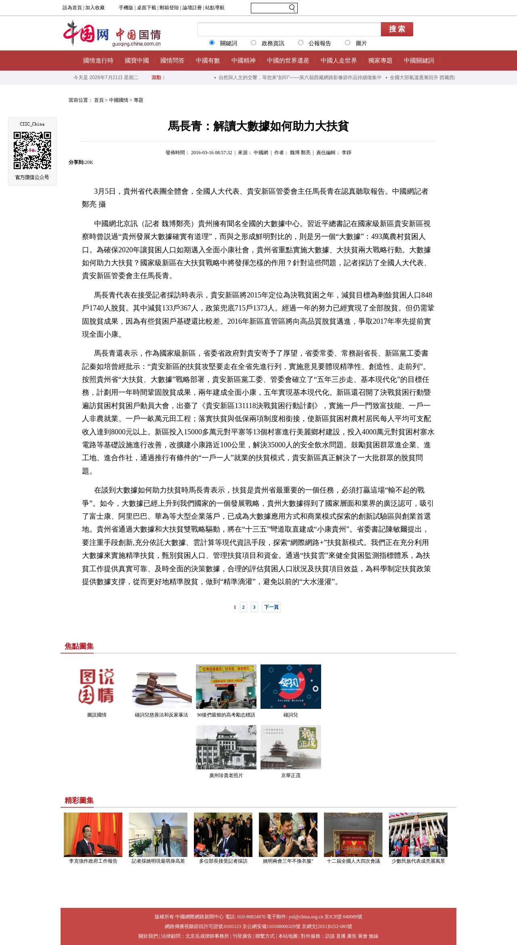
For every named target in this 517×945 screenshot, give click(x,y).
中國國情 (118, 100)
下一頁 (271, 607)
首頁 (99, 100)
